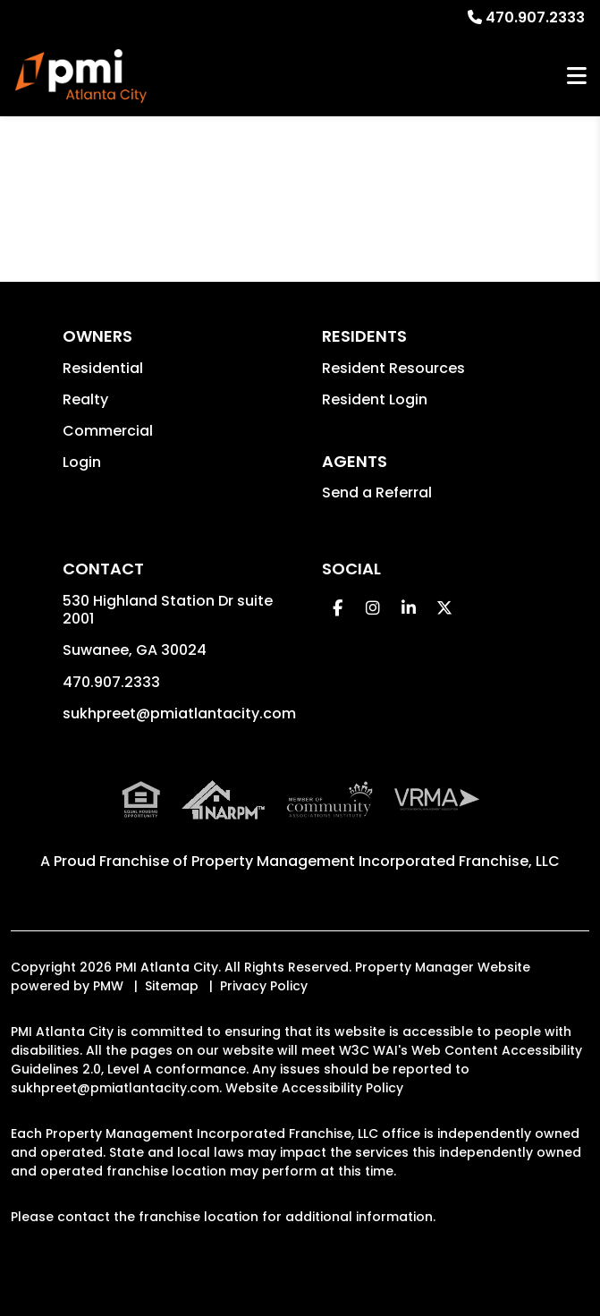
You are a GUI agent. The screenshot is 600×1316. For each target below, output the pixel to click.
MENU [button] (577, 76)
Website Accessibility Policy (314, 1088)
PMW (108, 986)
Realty (85, 399)
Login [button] (82, 462)
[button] (337, 608)
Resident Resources (393, 368)
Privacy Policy (264, 986)
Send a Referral (377, 492)
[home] (81, 76)
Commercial (108, 430)
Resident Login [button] (374, 399)
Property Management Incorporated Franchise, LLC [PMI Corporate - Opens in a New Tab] (375, 861)
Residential (103, 368)
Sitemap (172, 986)
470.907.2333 (535, 17)
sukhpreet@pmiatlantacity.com (179, 713)
